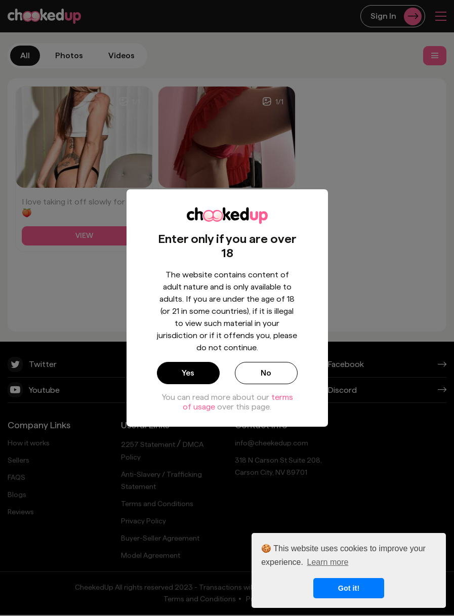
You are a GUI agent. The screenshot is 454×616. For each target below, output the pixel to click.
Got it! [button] (348, 588)
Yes (188, 372)
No (266, 372)
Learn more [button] (328, 562)
